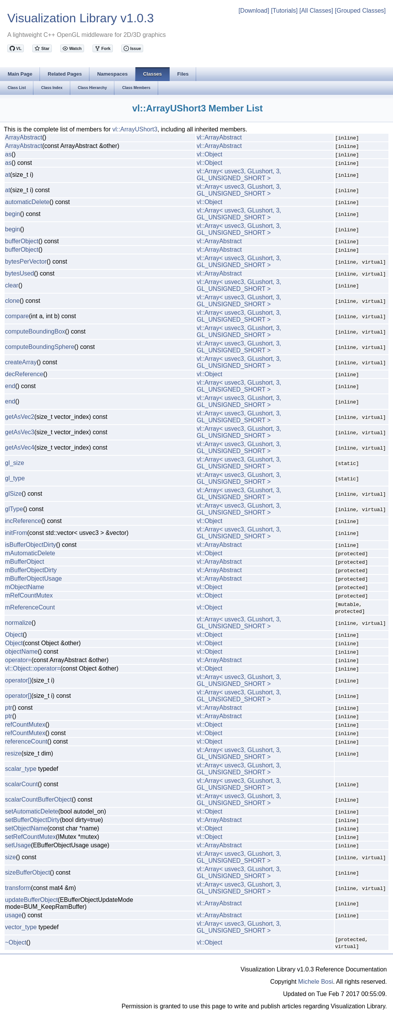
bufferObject (21, 241)
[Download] (253, 10)
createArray (21, 362)
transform (18, 888)
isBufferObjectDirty (30, 544)
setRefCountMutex (30, 836)
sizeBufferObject (27, 872)
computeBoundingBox (35, 331)
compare (17, 316)
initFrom (16, 533)
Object (14, 634)
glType (14, 509)
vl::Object (209, 154)
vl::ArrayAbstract (218, 137)
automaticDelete (27, 202)
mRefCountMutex (29, 595)
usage (13, 915)
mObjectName (24, 587)
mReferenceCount (30, 607)
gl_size (14, 463)
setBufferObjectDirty (32, 820)
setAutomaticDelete (31, 811)
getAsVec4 (20, 447)
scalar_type (20, 768)
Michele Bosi (315, 981)
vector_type (21, 927)
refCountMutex (25, 724)
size (10, 857)
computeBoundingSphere (39, 347)
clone (12, 300)
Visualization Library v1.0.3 (80, 18)
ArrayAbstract (23, 137)
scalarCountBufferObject (38, 799)
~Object (15, 942)
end (10, 386)
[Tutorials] (284, 10)
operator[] (18, 680)
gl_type (15, 478)
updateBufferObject (31, 900)
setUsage (18, 845)
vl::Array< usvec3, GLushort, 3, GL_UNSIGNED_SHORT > (238, 174)
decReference (24, 374)
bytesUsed (19, 273)
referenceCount (26, 741)
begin (12, 214)
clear (11, 285)
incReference (23, 521)
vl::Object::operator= (33, 668)
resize (13, 753)
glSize (13, 493)
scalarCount (21, 784)
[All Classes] (316, 10)
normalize (18, 622)
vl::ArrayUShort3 (134, 129)
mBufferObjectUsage (33, 578)
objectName (21, 651)
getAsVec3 (20, 432)
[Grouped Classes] (360, 10)
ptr (8, 707)
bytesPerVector (26, 261)
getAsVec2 (20, 416)
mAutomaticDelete (30, 553)
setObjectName (26, 828)
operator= (18, 660)
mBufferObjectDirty (31, 570)
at (7, 174)
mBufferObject (24, 561)
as (8, 154)
